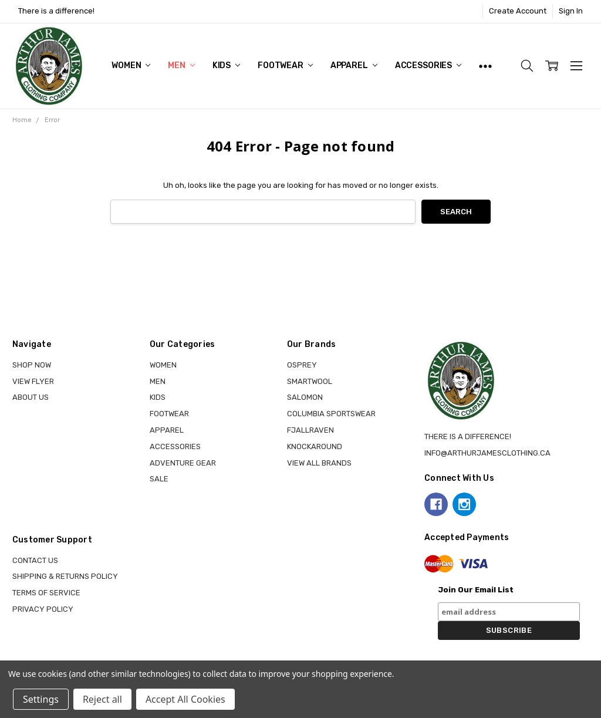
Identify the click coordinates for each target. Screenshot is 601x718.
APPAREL (353, 65)
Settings (41, 699)
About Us (30, 397)
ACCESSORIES (428, 65)
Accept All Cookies (185, 699)
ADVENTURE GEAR (183, 463)
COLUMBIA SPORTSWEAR (331, 413)
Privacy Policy (42, 609)
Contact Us (35, 560)
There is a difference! (56, 10)
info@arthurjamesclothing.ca (487, 453)
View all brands (319, 463)
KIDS (226, 65)
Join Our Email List (476, 589)
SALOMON (305, 397)
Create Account (517, 10)
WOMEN (131, 65)
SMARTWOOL (309, 381)
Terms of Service (46, 592)
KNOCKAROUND (314, 446)
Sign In (571, 10)
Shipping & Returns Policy (65, 576)
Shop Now (31, 364)
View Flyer (33, 381)
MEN (181, 65)
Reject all (102, 699)
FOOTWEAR (285, 65)
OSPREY (302, 364)
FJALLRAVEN (310, 430)
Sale (159, 478)
